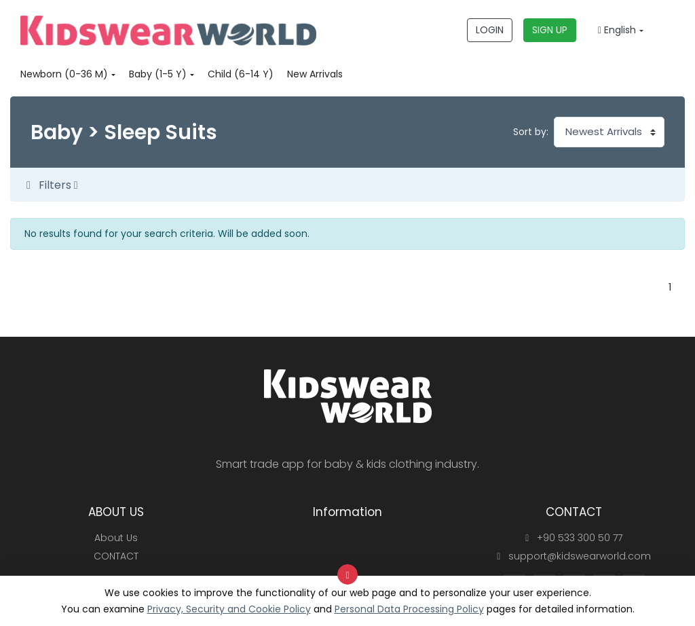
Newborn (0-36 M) (64, 74)
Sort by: (530, 132)
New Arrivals (315, 74)
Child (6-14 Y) (241, 74)
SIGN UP (549, 30)
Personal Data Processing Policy (409, 609)
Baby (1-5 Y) (158, 74)
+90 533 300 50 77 (573, 538)
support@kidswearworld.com (574, 556)
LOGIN (490, 30)
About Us (116, 538)
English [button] (617, 30)
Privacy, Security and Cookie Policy (229, 609)
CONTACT (116, 556)
